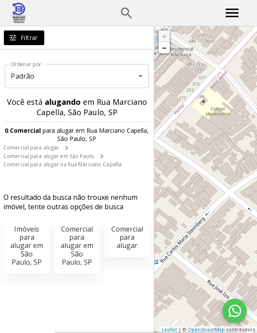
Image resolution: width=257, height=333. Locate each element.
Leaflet (169, 329)
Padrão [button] (22, 76)
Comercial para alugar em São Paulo (48, 156)
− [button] (164, 48)
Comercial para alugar (31, 147)
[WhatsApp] (235, 311)
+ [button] (164, 36)
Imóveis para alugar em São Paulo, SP (26, 245)
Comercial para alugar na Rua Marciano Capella (62, 164)
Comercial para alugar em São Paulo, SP (77, 245)
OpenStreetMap (206, 329)
